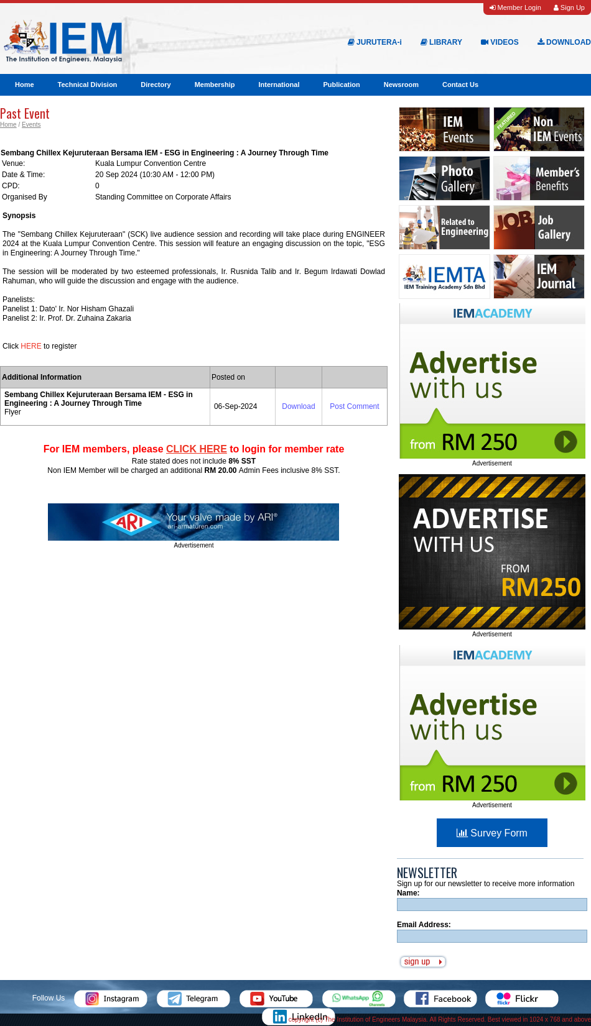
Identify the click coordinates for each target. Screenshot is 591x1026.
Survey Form (492, 833)
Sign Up (569, 7)
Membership (215, 84)
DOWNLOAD (564, 42)
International (278, 84)
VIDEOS (500, 42)
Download (298, 406)
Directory (155, 84)
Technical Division (88, 84)
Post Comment (354, 406)
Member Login (515, 7)
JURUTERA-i (375, 42)
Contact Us (460, 84)
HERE (32, 346)
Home (24, 84)
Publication (341, 84)
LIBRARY (441, 42)
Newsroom (401, 84)
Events (31, 124)
